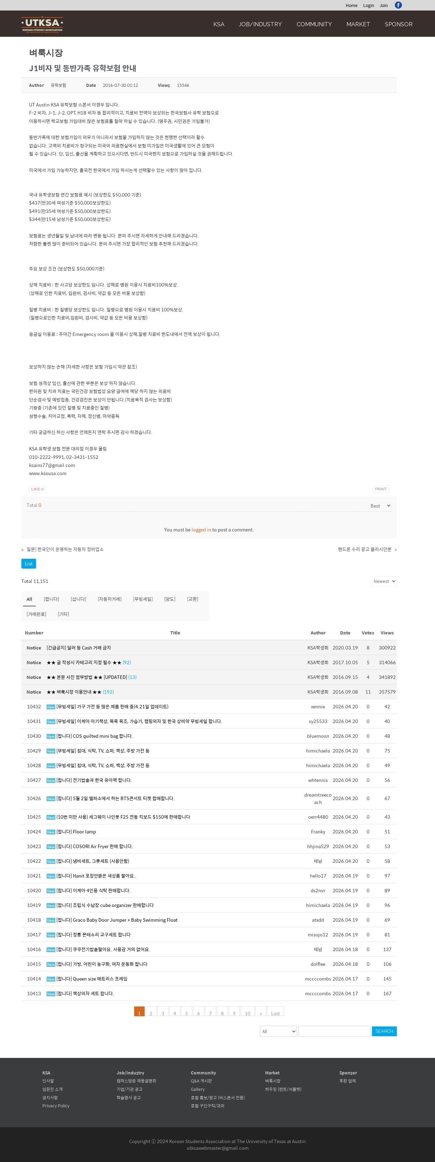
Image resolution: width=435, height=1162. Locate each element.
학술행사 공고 (129, 1097)
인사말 (48, 1081)
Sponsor (399, 24)
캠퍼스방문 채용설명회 (136, 1081)
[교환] (192, 599)
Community (314, 24)
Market (358, 24)
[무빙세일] (143, 599)
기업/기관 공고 (130, 1089)
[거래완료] (36, 614)
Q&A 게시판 (201, 1081)
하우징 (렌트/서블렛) (283, 1089)
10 (248, 1013)
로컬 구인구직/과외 (208, 1105)
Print (381, 489)
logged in (201, 529)
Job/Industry (260, 24)
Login (368, 5)
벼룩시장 (273, 1081)
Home (352, 5)
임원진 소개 (52, 1089)
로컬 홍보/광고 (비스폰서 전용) (218, 1097)
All (29, 599)
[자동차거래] (110, 599)
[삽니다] (78, 599)
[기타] (63, 614)
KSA (219, 24)
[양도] (169, 599)
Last (275, 1013)
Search (384, 1031)
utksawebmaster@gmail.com (218, 1147)
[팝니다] (51, 599)
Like (37, 489)
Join (384, 5)
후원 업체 (347, 1081)
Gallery (198, 1089)
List (29, 563)
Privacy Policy (55, 1105)
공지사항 (50, 1097)
